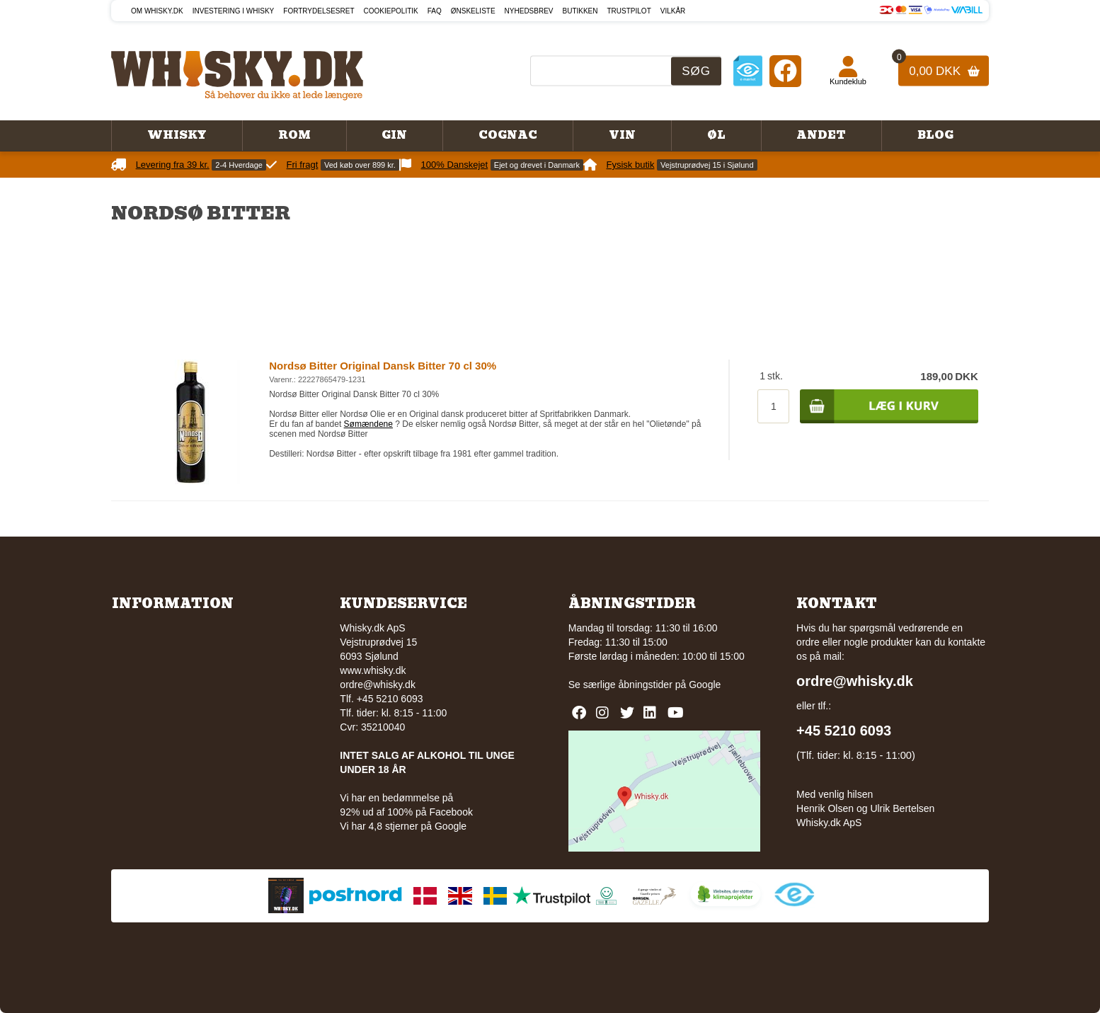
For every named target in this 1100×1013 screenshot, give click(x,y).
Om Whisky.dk (157, 11)
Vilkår (673, 11)
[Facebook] (785, 70)
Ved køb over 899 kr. (360, 165)
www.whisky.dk (373, 670)
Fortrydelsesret (318, 11)
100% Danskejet (454, 164)
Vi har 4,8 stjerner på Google (403, 826)
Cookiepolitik (391, 11)
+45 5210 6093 (843, 730)
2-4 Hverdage (239, 165)
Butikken (580, 11)
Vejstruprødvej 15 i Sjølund (706, 165)
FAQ (435, 11)
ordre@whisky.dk (378, 684)
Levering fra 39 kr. (173, 164)
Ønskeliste (473, 11)
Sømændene (368, 424)
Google (705, 684)
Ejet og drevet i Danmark (537, 165)
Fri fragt (303, 164)
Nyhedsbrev (529, 11)
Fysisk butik (631, 164)
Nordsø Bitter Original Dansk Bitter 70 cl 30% (382, 366)
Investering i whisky (234, 11)
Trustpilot (629, 11)
